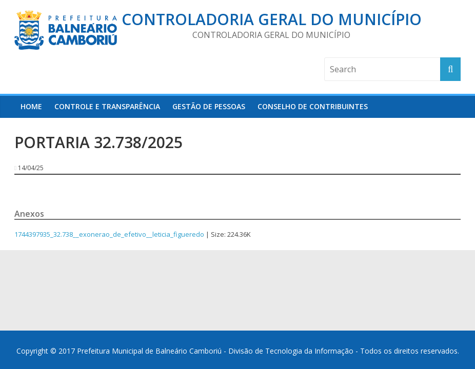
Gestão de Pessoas (208, 106)
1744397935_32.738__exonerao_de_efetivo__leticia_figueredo (109, 234)
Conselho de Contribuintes (313, 106)
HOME (31, 106)
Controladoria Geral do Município (272, 19)
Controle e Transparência (107, 106)
